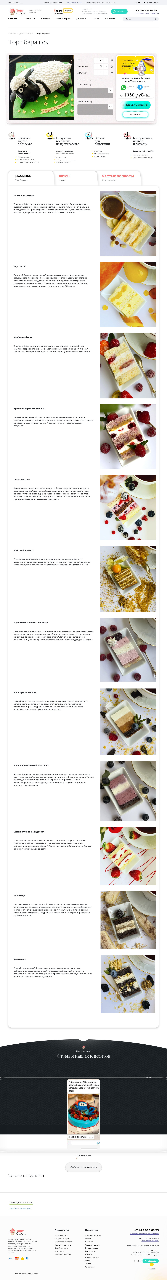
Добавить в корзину (135, 105)
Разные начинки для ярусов (88, 80)
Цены (96, 19)
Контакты (110, 19)
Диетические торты (63, 1254)
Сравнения (89, 1267)
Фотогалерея (63, 19)
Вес (79, 60)
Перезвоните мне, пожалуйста (147, 13)
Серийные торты (61, 1248)
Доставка (81, 19)
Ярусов (82, 72)
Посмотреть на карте (74, 2)
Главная (12, 34)
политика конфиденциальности (27, 1273)
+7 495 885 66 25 (146, 10)
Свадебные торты (62, 1239)
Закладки (89, 1264)
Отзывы (45, 19)
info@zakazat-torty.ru (145, 158)
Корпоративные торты (64, 1242)
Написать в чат (127, 87)
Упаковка (84, 101)
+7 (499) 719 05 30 (142, 155)
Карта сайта (90, 1251)
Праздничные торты (63, 1245)
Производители (92, 1257)
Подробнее (126, 69)
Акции (87, 1261)
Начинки (30, 19)
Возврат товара (91, 1248)
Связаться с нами (92, 1245)
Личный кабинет (151, 2)
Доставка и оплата (93, 1236)
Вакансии (89, 1242)
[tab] (30, 178)
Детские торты (26, 34)
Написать (119, 11)
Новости (88, 1254)
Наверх (151, 1266)
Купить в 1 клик (135, 114)
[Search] (138, 19)
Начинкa (84, 84)
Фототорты (59, 1251)
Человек (82, 66)
